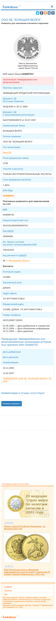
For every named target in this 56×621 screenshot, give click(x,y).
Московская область (19, 260)
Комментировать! (12, 403)
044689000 (8, 195)
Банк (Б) (7, 152)
